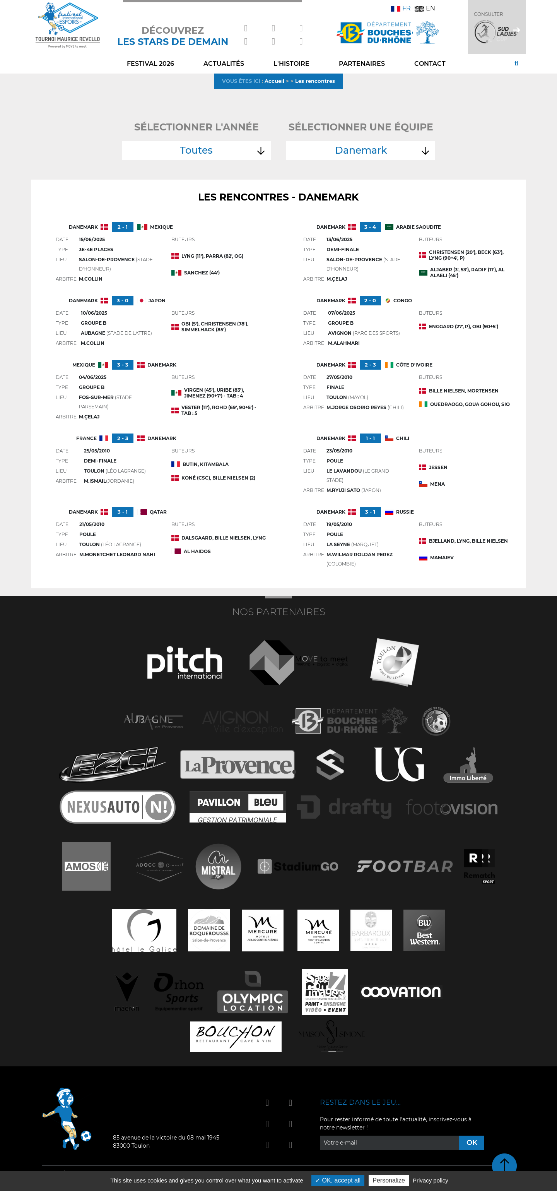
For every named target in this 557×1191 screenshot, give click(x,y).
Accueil (274, 81)
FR (401, 8)
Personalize (388, 1180)
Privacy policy (430, 1180)
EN (425, 8)
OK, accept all (338, 1180)
